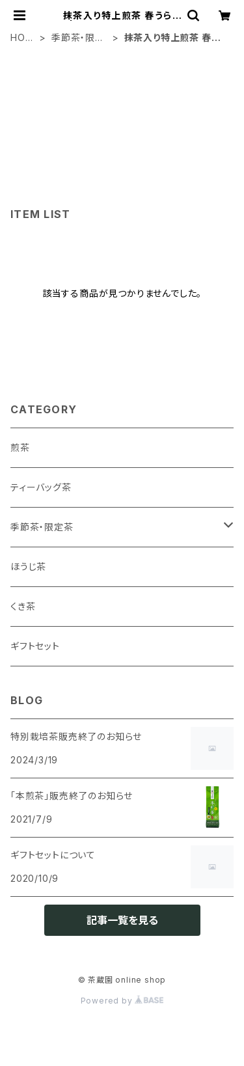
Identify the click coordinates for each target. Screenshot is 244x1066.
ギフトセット (35, 645)
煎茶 (20, 447)
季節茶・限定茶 (78, 38)
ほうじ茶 (28, 566)
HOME (21, 38)
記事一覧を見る (122, 920)
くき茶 (22, 606)
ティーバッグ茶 (41, 487)
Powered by (122, 1000)
